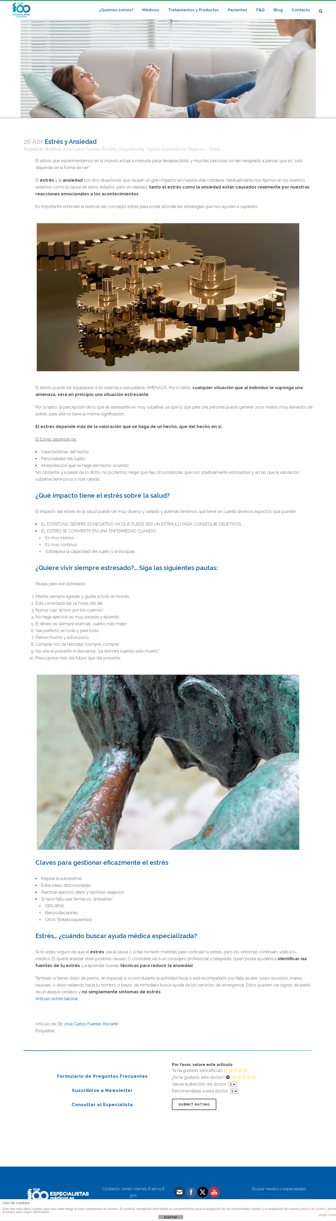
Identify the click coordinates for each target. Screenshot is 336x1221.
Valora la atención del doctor (199, 1084)
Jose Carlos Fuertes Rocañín (89, 149)
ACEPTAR (170, 1217)
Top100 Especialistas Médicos (175, 149)
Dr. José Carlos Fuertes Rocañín (88, 1023)
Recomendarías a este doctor (200, 1090)
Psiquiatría (129, 149)
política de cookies (313, 1209)
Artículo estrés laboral (56, 998)
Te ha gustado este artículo (197, 1070)
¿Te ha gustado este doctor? (198, 1077)
